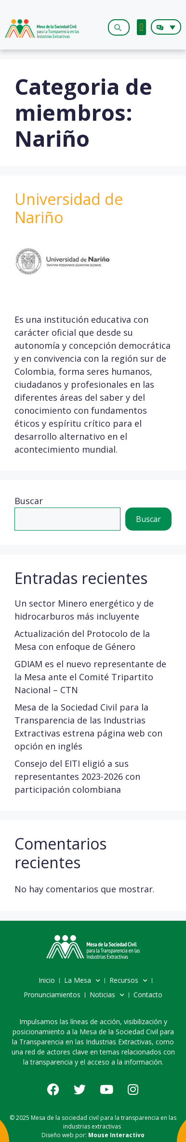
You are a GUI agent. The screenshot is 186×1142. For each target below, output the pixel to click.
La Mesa (82, 981)
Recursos (128, 981)
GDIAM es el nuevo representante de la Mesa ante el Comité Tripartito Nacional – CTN (90, 677)
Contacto (147, 994)
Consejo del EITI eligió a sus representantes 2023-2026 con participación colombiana (77, 776)
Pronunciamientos (52, 994)
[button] (141, 27)
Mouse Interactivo (116, 1135)
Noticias (107, 995)
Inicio (47, 980)
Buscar (28, 501)
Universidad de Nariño (68, 208)
